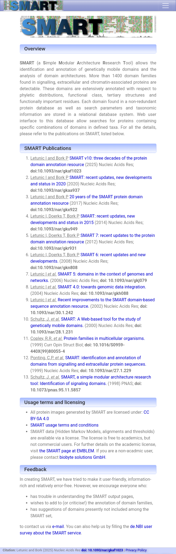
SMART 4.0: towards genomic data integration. (102, 286)
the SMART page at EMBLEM (66, 450)
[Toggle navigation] (165, 5)
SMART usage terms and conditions (65, 425)
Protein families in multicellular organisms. (104, 338)
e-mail (58, 526)
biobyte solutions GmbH (82, 457)
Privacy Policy (136, 550)
